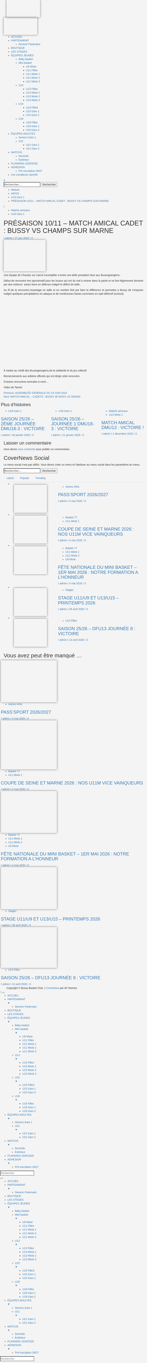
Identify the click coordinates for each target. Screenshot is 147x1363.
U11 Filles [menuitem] (28, 1040)
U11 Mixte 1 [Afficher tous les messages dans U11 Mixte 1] (72, 521)
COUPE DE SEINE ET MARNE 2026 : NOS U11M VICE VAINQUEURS (96, 531)
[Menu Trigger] (3, 992)
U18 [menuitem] (81, 1098)
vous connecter (27, 449)
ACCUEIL (17, 36)
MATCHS (16, 152)
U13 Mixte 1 (33, 92)
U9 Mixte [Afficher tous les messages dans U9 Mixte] (70, 559)
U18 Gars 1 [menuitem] (29, 1107)
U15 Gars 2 (32, 115)
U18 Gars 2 (32, 129)
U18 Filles (32, 122)
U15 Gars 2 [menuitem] (29, 1092)
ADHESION (18, 167)
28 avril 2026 (77, 609)
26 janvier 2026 (21, 435)
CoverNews (52, 988)
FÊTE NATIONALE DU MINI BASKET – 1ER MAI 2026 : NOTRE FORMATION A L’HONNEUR (98, 572)
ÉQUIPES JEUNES (22, 55)
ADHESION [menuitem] (77, 1161)
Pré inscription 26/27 (30, 170)
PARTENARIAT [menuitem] (77, 1001)
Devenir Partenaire (29, 44)
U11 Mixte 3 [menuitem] (29, 1051)
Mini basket (25, 62)
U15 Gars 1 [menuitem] (29, 1088)
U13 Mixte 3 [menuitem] (29, 1073)
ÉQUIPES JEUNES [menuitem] (77, 1019)
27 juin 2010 (22, 238)
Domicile (24, 156)
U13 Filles (32, 88)
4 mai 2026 (76, 500)
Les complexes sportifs (24, 174)
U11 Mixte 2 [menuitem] (29, 1047)
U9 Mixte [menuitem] (27, 1036)
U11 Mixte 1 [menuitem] (29, 1043)
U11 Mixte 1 (33, 74)
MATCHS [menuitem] (77, 1142)
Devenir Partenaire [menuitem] (26, 1006)
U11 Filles (32, 70)
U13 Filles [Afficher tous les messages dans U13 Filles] (71, 620)
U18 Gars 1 (32, 126)
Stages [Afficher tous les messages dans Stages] (69, 589)
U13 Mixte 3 (33, 100)
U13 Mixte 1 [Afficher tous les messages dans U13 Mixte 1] (116, 414)
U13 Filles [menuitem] (28, 1062)
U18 (21, 118)
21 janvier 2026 (71, 435)
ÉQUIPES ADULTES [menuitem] (77, 1116)
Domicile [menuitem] (20, 1148)
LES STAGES (19, 51)
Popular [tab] (24, 478)
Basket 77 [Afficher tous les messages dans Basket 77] (71, 517)
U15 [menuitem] (81, 1079)
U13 (21, 85)
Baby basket (26, 59)
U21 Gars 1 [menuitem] (29, 1133)
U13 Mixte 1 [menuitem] (29, 1066)
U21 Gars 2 (32, 148)
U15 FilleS (32, 107)
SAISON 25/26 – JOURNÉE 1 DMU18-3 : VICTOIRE (72, 423)
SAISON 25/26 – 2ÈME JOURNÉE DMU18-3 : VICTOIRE (23, 423)
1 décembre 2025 (123, 433)
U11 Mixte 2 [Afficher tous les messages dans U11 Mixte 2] (72, 555)
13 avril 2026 (77, 639)
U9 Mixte (31, 66)
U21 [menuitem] (81, 1128)
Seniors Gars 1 (27, 137)
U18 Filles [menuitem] (28, 1103)
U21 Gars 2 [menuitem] (29, 1137)
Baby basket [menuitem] (22, 1025)
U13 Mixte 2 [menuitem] (29, 1070)
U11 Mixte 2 (33, 77)
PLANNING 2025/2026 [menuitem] (20, 1155)
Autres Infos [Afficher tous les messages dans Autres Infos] (72, 486)
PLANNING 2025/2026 (24, 163)
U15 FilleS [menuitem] (28, 1084)
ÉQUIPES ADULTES (23, 133)
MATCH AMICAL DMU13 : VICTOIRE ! (122, 425)
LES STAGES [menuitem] (15, 1014)
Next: (42, 396)
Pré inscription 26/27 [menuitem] (27, 1166)
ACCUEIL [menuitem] (13, 995)
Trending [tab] (40, 478)
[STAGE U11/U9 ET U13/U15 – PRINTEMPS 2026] (30, 601)
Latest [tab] (10, 478)
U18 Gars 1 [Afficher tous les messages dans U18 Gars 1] (18, 213)
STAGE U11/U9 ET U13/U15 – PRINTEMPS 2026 (88, 600)
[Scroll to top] (1, 991)
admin (9, 238)
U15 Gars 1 (32, 111)
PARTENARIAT (20, 40)
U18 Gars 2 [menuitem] (29, 1111)
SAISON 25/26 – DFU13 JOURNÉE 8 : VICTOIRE (96, 631)
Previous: (35, 392)
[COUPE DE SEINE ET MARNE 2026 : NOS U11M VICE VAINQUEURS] (30, 529)
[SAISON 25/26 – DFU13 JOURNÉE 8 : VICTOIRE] (30, 632)
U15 (21, 103)
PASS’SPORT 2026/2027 (83, 494)
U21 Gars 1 (32, 144)
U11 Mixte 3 (33, 81)
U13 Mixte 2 (33, 96)
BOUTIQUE (18, 47)
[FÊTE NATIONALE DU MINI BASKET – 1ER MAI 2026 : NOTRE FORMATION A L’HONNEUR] (30, 560)
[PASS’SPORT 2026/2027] (30, 498)
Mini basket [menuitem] (81, 1031)
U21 (21, 141)
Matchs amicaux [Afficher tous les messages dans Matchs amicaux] (20, 210)
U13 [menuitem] (81, 1057)
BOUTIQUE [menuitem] (14, 1010)
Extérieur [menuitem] (20, 1152)
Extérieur (24, 159)
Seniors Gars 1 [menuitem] (23, 1122)
